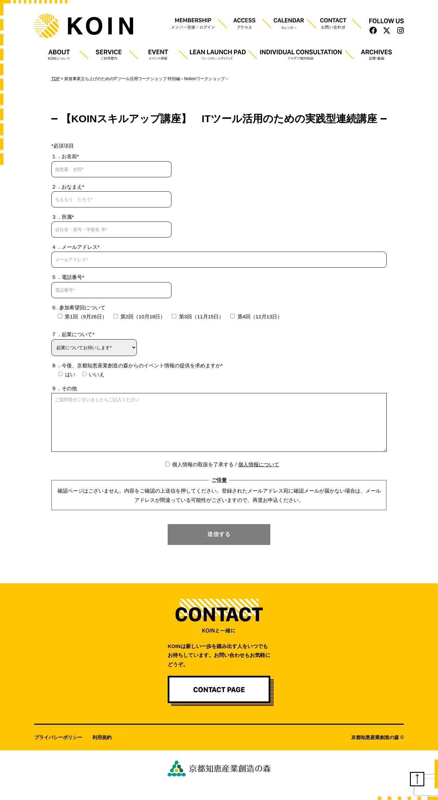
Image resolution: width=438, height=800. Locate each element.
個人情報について (258, 475)
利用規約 (102, 747)
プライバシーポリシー (58, 747)
